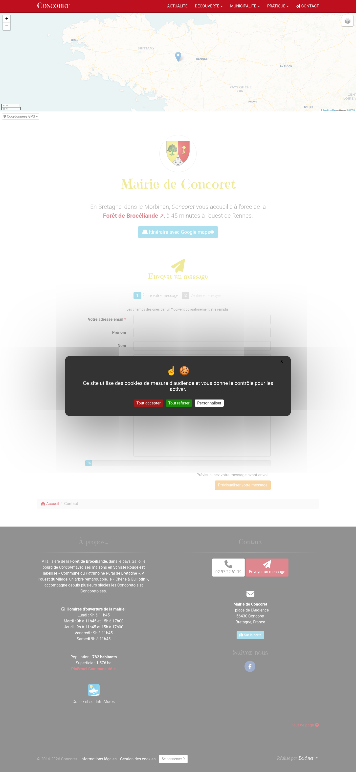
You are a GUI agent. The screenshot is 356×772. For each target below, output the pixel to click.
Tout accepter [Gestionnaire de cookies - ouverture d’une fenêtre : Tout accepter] (148, 403)
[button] (6, 19)
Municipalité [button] (245, 6)
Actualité (177, 6)
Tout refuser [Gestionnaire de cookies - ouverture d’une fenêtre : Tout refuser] (179, 403)
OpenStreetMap (329, 110)
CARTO (351, 110)
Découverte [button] (209, 6)
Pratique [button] (278, 6)
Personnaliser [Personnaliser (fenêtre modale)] (209, 403)
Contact (307, 6)
